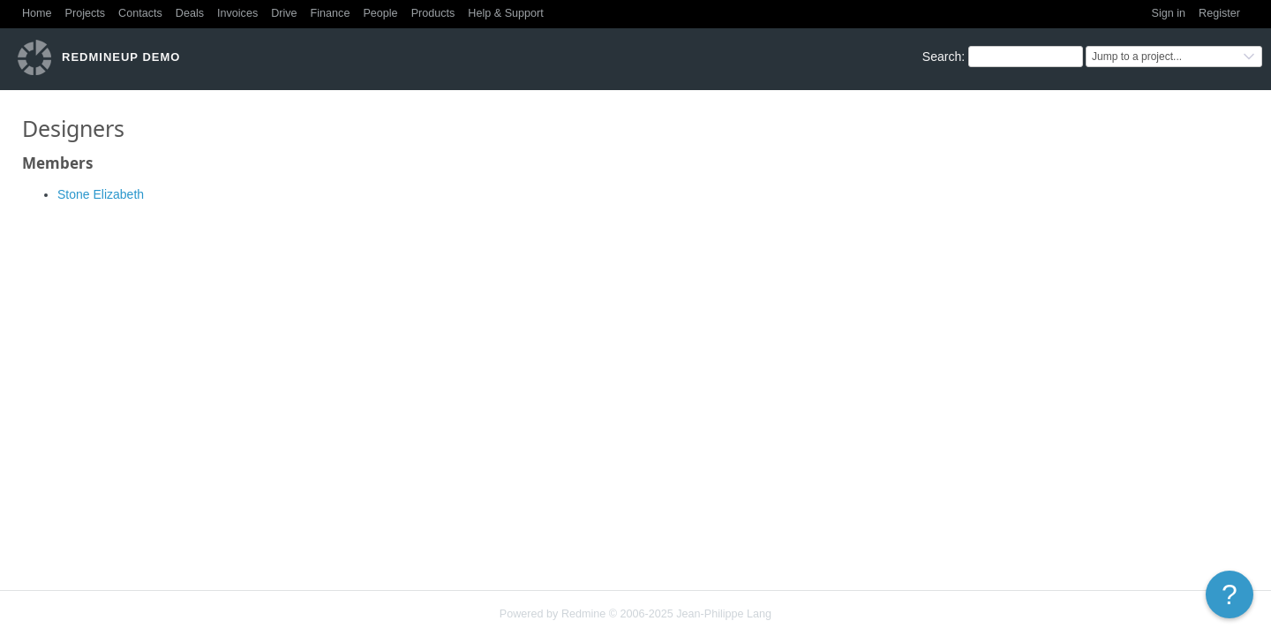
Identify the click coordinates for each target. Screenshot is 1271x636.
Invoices (237, 13)
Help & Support (505, 13)
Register (1219, 13)
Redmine (583, 614)
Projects (85, 13)
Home (37, 13)
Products (433, 13)
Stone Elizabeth (100, 194)
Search (941, 56)
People (380, 13)
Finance (330, 13)
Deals (190, 13)
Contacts (140, 13)
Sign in (1169, 13)
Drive (284, 13)
